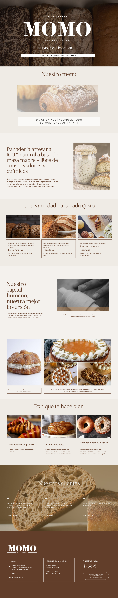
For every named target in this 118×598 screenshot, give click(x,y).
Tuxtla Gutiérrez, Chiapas (20, 569)
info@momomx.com (18, 577)
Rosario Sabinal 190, (18, 565)
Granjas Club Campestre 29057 (22, 567)
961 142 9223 (16, 573)
